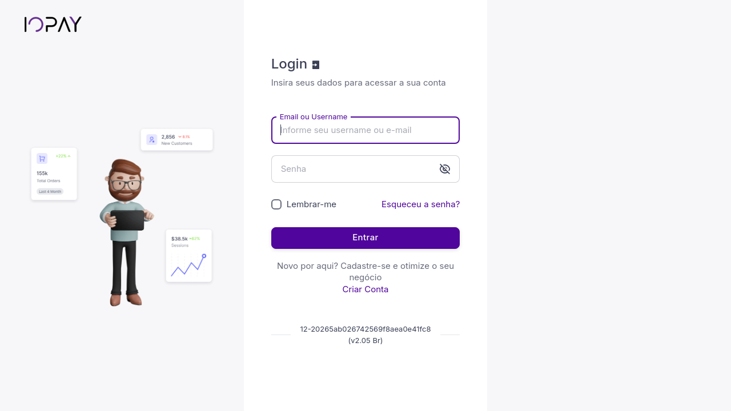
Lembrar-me (311, 204)
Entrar (365, 237)
